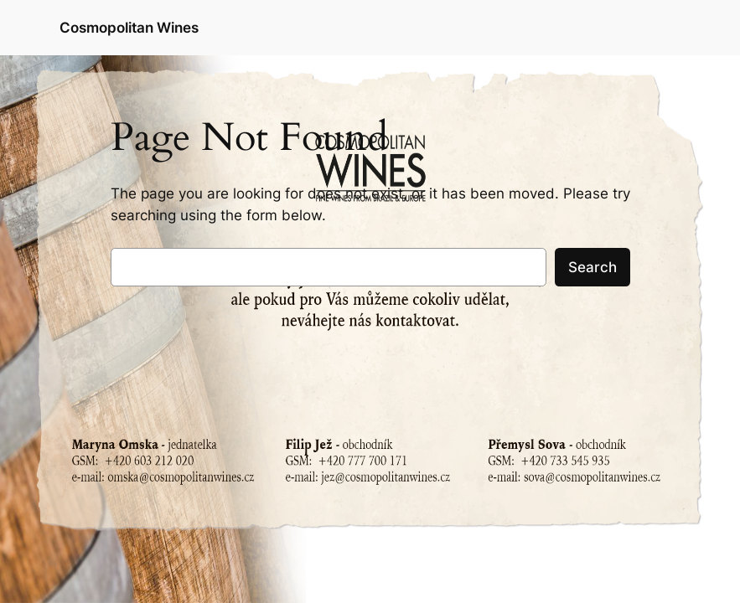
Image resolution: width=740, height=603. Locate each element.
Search (592, 267)
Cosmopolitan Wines (129, 27)
